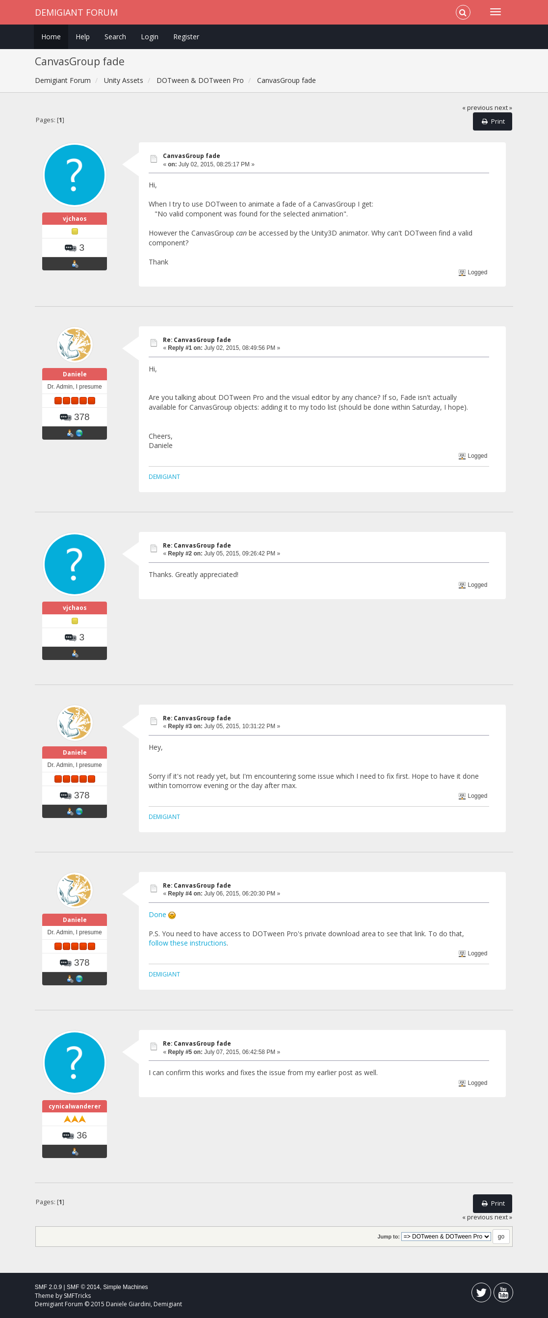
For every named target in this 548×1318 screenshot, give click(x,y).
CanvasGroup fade (191, 155)
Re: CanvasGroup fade (197, 339)
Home (51, 36)
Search (115, 36)
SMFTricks (77, 1296)
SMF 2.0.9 (48, 1287)
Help (83, 36)
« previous (477, 108)
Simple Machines (125, 1287)
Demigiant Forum (76, 12)
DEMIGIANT (164, 476)
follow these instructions (188, 943)
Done (157, 914)
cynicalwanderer (75, 1106)
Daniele (75, 374)
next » (503, 108)
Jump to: (389, 1236)
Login (149, 36)
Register (186, 36)
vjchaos (75, 218)
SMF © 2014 (83, 1287)
